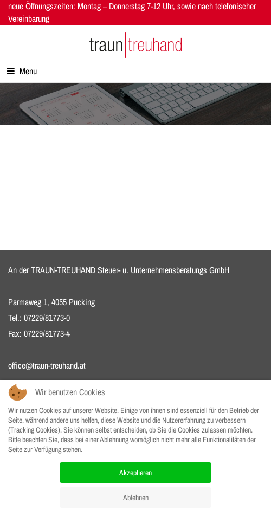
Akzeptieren (135, 473)
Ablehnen (136, 497)
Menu (22, 71)
